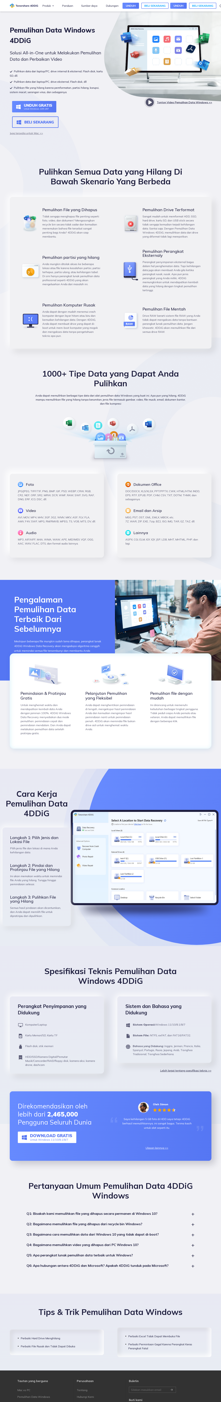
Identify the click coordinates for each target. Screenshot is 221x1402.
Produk (46, 5)
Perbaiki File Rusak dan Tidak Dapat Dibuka (48, 1354)
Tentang (82, 1398)
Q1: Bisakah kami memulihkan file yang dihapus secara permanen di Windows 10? (92, 1221)
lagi (127, 543)
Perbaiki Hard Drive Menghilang (40, 1346)
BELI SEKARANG (155, 5)
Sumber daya (89, 5)
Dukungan (112, 5)
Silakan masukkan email (152, 1398)
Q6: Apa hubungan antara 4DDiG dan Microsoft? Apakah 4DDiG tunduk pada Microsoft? (98, 1273)
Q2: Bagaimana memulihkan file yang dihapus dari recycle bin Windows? (84, 1232)
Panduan (67, 5)
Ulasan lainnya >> (157, 1156)
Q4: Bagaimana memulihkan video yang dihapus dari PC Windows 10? (83, 1253)
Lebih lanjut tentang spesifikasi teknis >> (185, 1078)
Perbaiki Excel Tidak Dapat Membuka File (154, 1344)
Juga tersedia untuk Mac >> (26, 133)
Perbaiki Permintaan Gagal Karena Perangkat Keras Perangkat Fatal (160, 1354)
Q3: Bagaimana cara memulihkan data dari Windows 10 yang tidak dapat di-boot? (93, 1242)
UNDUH (131, 5)
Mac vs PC (23, 1398)
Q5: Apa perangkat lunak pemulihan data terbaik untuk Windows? (80, 1263)
